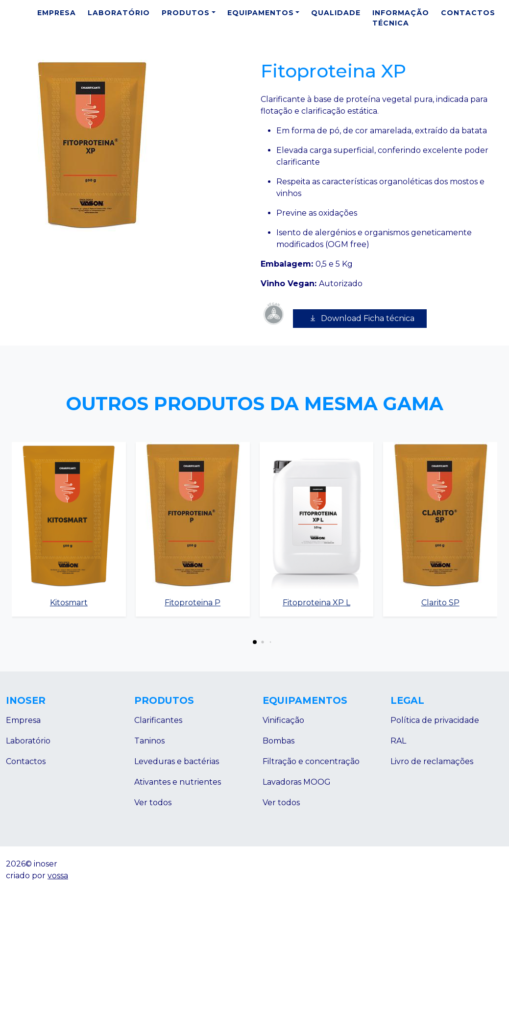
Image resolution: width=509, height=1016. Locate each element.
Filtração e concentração (311, 761)
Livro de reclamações (431, 761)
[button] (255, 642)
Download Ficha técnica (359, 318)
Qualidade (336, 12)
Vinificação (283, 720)
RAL (398, 740)
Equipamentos (260, 12)
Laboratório (119, 12)
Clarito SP (440, 602)
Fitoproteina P (192, 602)
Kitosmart (69, 602)
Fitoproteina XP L (316, 602)
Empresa (56, 12)
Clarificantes (158, 720)
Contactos (468, 12)
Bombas (278, 740)
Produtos (186, 12)
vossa (58, 875)
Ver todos (152, 802)
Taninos (149, 740)
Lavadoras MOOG (297, 782)
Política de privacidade (434, 720)
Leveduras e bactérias (176, 761)
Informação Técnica (400, 17)
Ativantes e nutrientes (177, 782)
